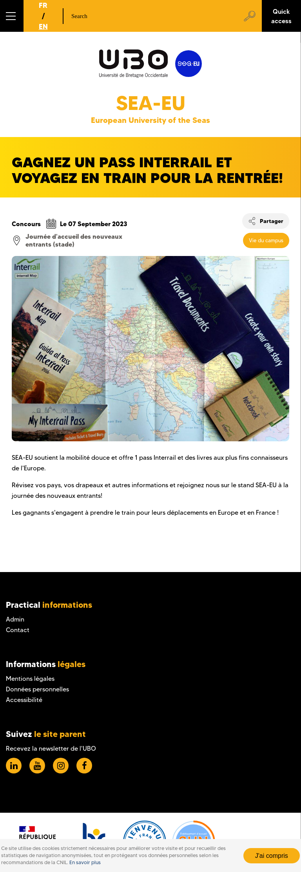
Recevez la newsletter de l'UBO (51, 748)
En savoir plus (85, 862)
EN (43, 26)
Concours (26, 224)
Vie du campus (266, 240)
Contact (17, 630)
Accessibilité (24, 700)
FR (43, 5)
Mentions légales (30, 678)
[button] (12, 16)
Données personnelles (37, 689)
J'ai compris (271, 855)
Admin (15, 619)
